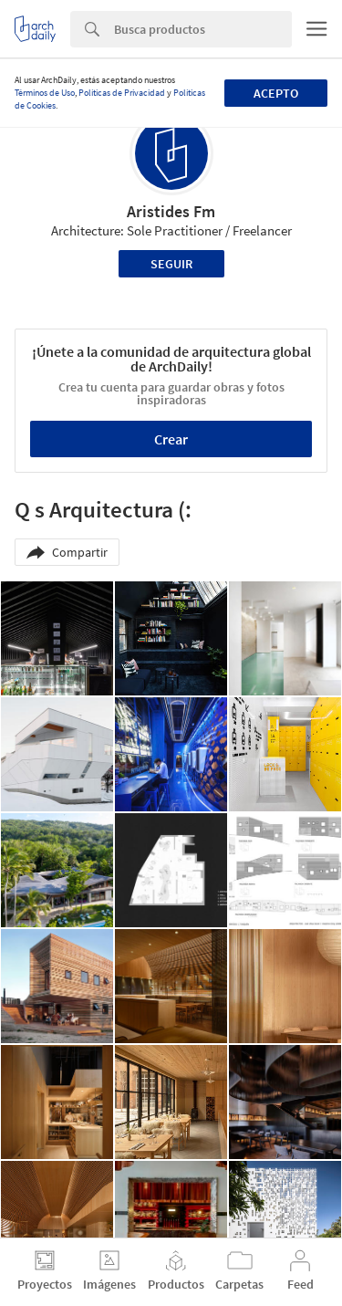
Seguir (171, 264)
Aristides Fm (171, 211)
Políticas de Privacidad (121, 93)
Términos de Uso (45, 93)
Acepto (276, 93)
